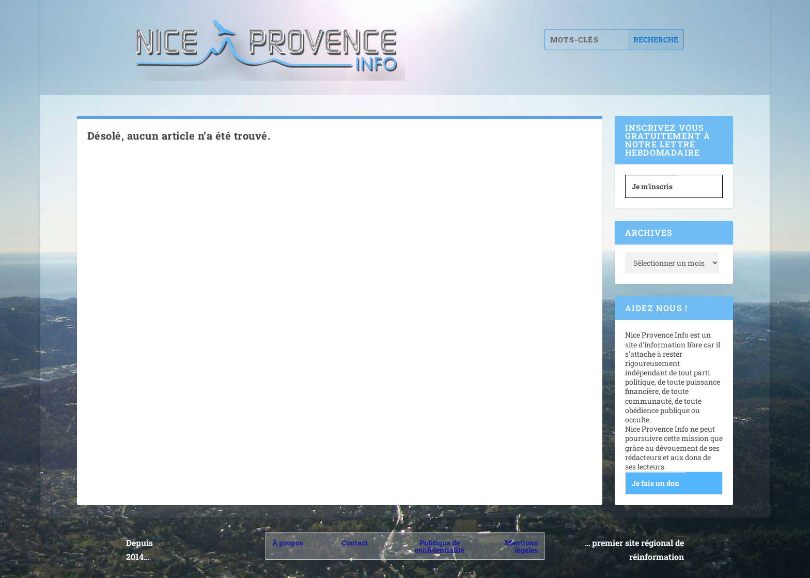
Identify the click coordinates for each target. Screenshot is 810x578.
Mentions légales (521, 546)
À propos (287, 542)
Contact (354, 542)
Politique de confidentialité (439, 546)
